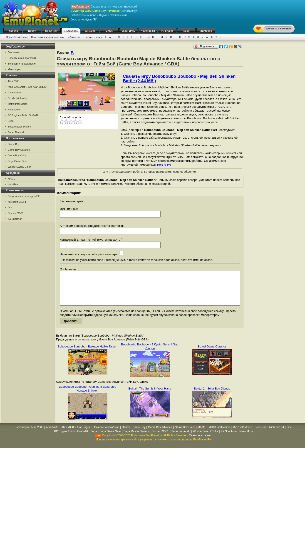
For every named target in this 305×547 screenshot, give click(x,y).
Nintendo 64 (148, 31)
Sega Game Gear (17, 161)
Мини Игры (129, 31)
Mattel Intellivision (17, 103)
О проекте (14, 52)
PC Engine (167, 31)
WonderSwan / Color (19, 166)
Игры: (99, 37)
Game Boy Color (17, 155)
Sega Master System (19, 126)
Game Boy (51, 31)
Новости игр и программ (22, 58)
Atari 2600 (13, 81)
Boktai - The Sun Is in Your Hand (149, 395)
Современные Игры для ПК (24, 196)
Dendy (32, 31)
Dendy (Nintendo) (17, 98)
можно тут (164, 164)
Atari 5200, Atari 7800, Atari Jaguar (27, 86)
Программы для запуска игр (47, 37)
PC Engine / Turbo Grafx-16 (23, 115)
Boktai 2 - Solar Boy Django (212, 395)
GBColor (90, 31)
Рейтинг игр (73, 37)
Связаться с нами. (200, 442)
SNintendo (206, 31)
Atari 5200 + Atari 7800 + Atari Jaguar (69, 434)
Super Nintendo (16, 132)
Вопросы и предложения (22, 63)
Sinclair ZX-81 (15, 213)
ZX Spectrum (15, 218)
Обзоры (88, 37)
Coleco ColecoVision (106, 434)
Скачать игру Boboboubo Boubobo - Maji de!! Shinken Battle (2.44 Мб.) (179, 78)
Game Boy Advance (17, 37)
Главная (13, 31)
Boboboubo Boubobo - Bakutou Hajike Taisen (87, 353)
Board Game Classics (212, 353)
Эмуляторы (22, 434)
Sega (186, 31)
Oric (10, 207)
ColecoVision (15, 92)
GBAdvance (71, 31)
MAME (109, 31)
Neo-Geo (13, 184)
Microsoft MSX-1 (17, 201)
